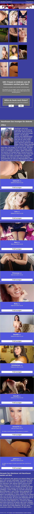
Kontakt (25, 512)
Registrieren (30, 1)
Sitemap (10, 512)
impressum (29, 512)
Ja (11, 106)
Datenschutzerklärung (19, 512)
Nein (21, 106)
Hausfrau (3, 1)
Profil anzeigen (17, 187)
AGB (14, 512)
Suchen (9, 1)
